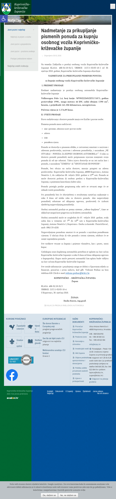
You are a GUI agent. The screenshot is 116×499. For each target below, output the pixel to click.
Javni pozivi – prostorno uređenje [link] (22, 51)
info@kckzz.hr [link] (95, 344)
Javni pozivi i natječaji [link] (16, 29)
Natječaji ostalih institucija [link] (18, 66)
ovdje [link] (83, 490)
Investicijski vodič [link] (82, 349)
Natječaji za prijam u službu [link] (20, 37)
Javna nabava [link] (98, 391)
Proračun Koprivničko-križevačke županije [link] (80, 330)
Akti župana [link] (80, 353)
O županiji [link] (69, 391)
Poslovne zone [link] (81, 337)
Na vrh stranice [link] (102, 393)
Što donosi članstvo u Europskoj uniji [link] (51, 325)
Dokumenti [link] (59, 391)
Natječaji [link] (50, 393)
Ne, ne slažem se (68, 495)
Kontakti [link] (50, 391)
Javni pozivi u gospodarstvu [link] (20, 44)
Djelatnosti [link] (87, 391)
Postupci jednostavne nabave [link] (21, 58)
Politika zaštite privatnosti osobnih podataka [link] (80, 371)
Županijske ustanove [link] (19, 327)
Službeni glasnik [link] (37, 342)
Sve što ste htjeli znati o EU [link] (53, 338)
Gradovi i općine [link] (19, 343)
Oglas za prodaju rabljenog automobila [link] (65, 306)
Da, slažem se (49, 495)
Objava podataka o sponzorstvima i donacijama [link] (81, 361)
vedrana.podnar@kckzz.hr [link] (77, 273)
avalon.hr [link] (12, 398)
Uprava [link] (78, 391)
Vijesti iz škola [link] (37, 328)
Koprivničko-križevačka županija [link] (15, 9)
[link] (4, 19)
